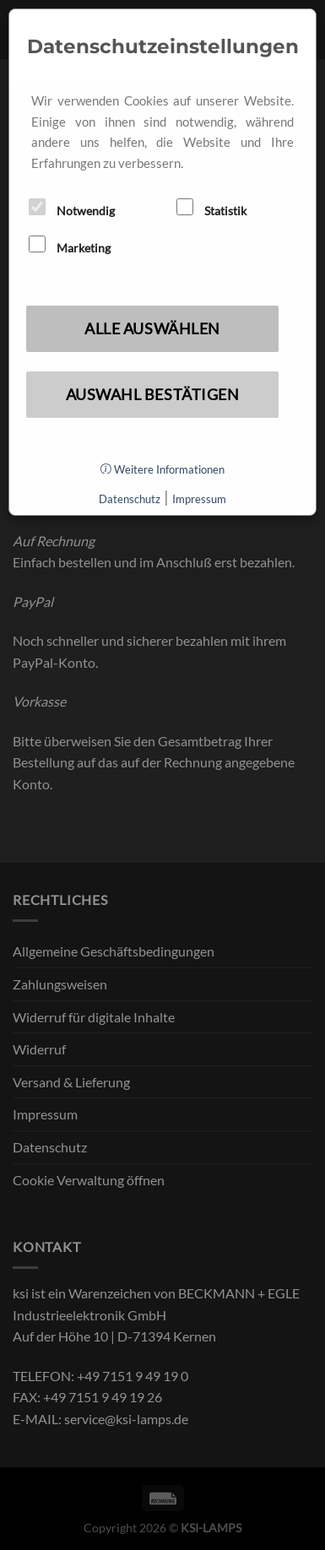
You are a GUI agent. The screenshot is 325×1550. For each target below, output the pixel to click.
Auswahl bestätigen (153, 394)
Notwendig (72, 208)
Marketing (70, 245)
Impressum (199, 499)
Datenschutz (129, 499)
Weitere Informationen (162, 469)
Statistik (211, 208)
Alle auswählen (152, 328)
